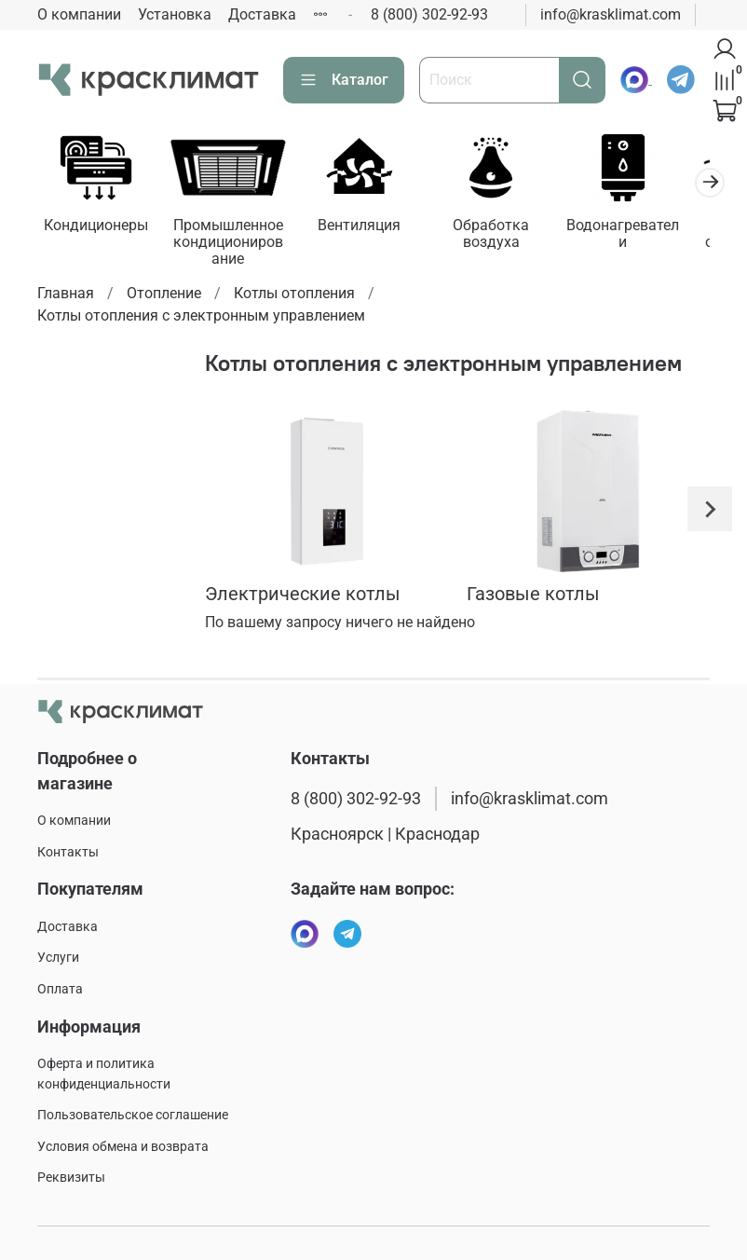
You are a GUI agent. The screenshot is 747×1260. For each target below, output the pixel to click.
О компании (79, 14)
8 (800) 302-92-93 (429, 14)
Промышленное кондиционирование (236, 245)
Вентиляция (373, 229)
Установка (174, 14)
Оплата (60, 989)
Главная (65, 297)
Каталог (343, 80)
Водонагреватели (648, 229)
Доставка (262, 14)
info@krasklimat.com (610, 14)
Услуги (58, 958)
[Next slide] (709, 512)
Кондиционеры (99, 229)
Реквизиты (71, 1177)
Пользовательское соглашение (132, 1115)
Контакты (68, 852)
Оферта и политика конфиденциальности (103, 1074)
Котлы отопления (294, 297)
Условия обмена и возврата (123, 1147)
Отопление (164, 297)
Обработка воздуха (510, 237)
